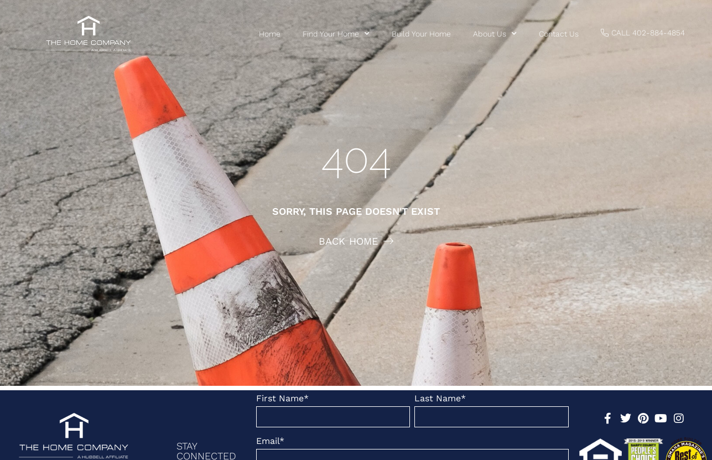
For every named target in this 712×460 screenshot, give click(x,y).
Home (269, 33)
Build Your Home (421, 33)
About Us (495, 33)
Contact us (559, 33)
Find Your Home (336, 33)
